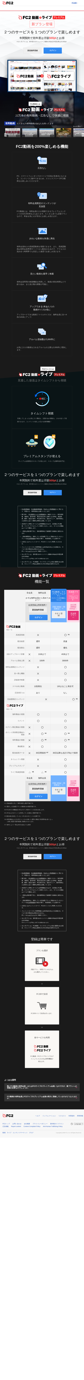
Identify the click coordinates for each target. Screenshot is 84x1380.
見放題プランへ (73, 615)
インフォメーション (49, 1116)
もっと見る (77, 126)
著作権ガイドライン (57, 1124)
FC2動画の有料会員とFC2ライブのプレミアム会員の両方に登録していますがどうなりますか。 (42, 1097)
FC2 (8, 2)
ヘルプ (37, 1116)
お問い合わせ (16, 1124)
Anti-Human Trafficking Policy (53, 1126)
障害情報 (80, 1116)
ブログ (31, 1132)
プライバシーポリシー (40, 1124)
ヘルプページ (31, 551)
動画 (4, 1132)
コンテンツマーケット (20, 1132)
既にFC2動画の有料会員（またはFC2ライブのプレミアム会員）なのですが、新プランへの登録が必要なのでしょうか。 (42, 1087)
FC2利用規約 (26, 509)
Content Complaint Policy (32, 1126)
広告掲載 (6, 1126)
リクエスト (62, 1116)
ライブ (9, 1132)
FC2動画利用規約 (36, 509)
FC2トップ (6, 1124)
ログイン (53, 50)
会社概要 (27, 1124)
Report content (16, 1126)
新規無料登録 (32, 50)
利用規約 (72, 1116)
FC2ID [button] (75, 3)
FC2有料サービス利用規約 (37, 514)
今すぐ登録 (59, 614)
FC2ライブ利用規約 (50, 509)
